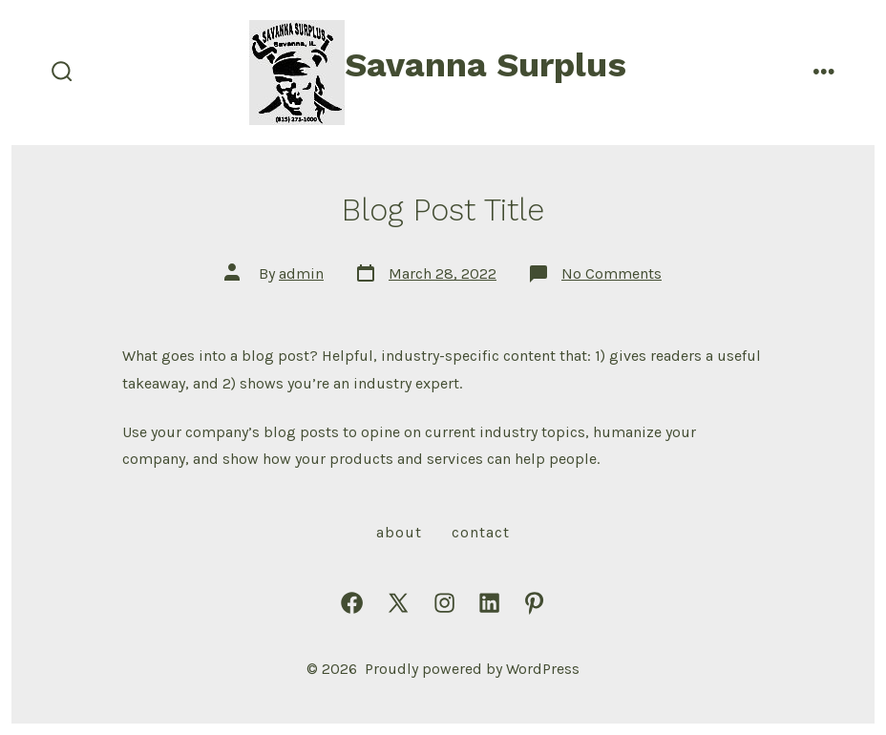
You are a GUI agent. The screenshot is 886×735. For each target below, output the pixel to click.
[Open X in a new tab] (398, 602)
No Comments (611, 273)
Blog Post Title (443, 210)
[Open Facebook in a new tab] (351, 602)
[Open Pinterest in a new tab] (534, 602)
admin (301, 273)
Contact (481, 532)
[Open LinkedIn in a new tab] (489, 602)
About (399, 532)
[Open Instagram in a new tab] (444, 602)
